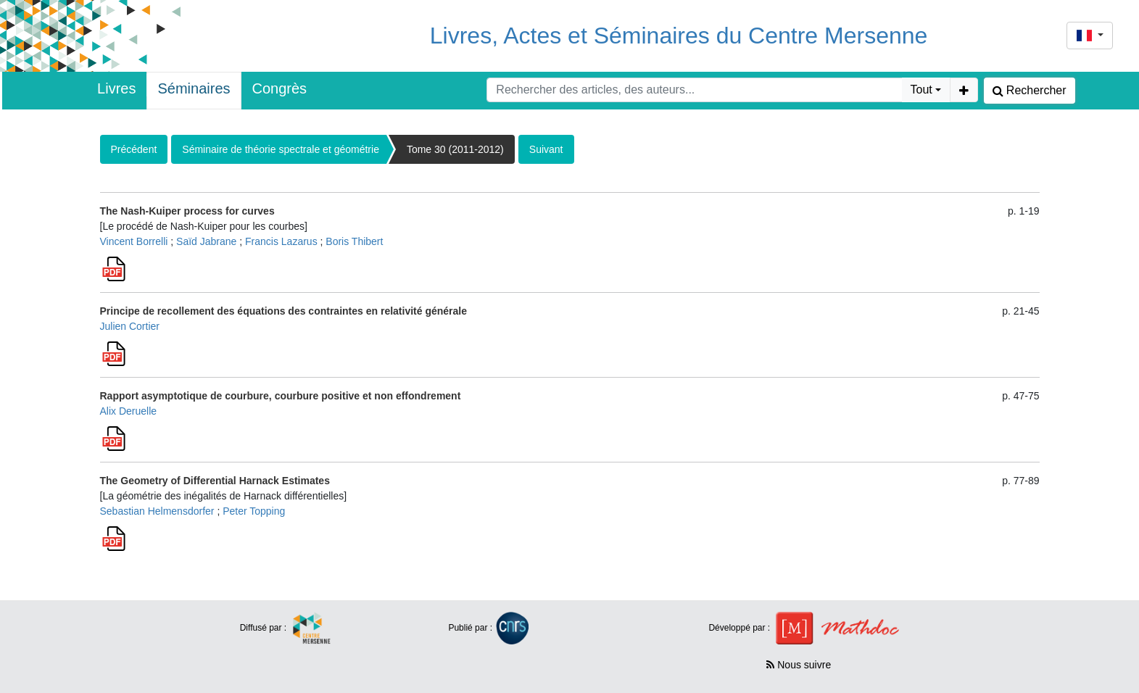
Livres (116, 88)
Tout (921, 89)
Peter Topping (254, 511)
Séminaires (193, 88)
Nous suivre (798, 665)
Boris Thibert (354, 241)
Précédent (134, 149)
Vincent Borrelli (134, 241)
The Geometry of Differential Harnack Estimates (215, 480)
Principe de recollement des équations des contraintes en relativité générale (284, 311)
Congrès (279, 88)
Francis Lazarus (281, 241)
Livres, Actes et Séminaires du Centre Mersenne (679, 35)
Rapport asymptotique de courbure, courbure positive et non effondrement (280, 396)
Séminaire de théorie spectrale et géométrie (280, 149)
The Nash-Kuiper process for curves (187, 211)
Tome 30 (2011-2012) (455, 149)
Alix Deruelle (128, 411)
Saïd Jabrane (206, 241)
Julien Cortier (130, 326)
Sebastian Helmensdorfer (157, 511)
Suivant (546, 149)
